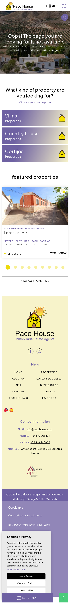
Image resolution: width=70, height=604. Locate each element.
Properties (49, 372)
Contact (49, 391)
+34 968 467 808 (40, 442)
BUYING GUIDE (49, 384)
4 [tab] (29, 267)
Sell (18, 384)
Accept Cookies (26, 576)
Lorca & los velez (49, 378)
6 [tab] (42, 267)
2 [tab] (15, 267)
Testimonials (18, 397)
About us (18, 378)
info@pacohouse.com (39, 429)
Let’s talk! (27, 598)
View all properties (35, 280)
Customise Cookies (26, 583)
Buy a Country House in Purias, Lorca (29, 524)
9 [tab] (62, 267)
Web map (19, 499)
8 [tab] (56, 267)
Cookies (57, 494)
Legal (36, 494)
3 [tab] (22, 267)
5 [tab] (35, 267)
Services (18, 391)
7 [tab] (49, 267)
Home (18, 372)
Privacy (46, 494)
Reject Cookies (26, 590)
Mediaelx (51, 499)
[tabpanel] (35, 222)
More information (16, 569)
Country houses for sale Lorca (25, 515)
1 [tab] (8, 267)
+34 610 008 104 (40, 435)
